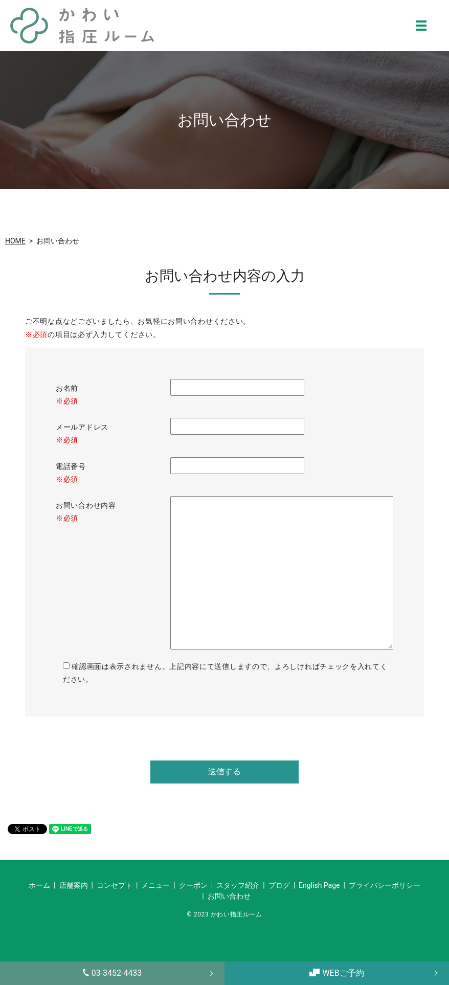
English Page (319, 885)
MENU (421, 26)
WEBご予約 (336, 973)
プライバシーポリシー (384, 885)
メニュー (155, 885)
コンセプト (114, 885)
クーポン (193, 885)
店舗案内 (73, 885)
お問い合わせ (229, 896)
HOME (15, 241)
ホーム (39, 885)
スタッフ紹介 (237, 885)
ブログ (279, 885)
